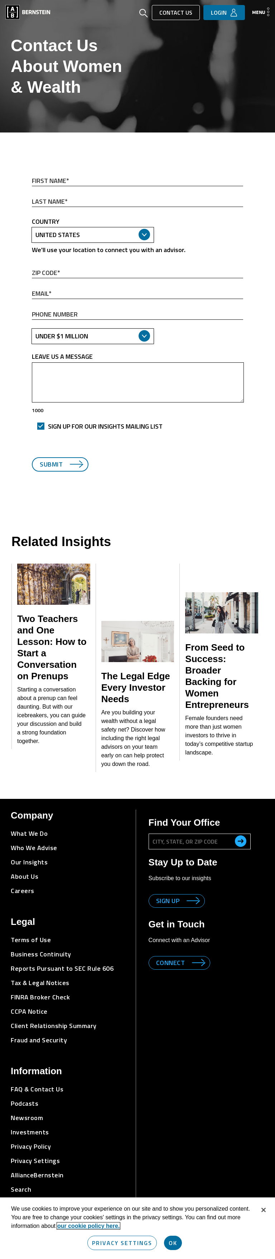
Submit (51, 464)
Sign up (168, 901)
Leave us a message (62, 357)
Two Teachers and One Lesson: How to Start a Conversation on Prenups (52, 647)
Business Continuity (41, 954)
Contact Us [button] (175, 12)
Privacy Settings (35, 1161)
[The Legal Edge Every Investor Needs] (137, 641)
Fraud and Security (39, 1040)
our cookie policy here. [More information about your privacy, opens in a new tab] (88, 1226)
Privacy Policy (31, 1146)
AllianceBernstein (37, 1175)
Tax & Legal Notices (40, 983)
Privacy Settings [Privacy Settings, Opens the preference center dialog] (122, 1243)
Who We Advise (34, 848)
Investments (30, 1132)
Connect (170, 963)
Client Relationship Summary (54, 1026)
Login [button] (219, 12)
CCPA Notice (29, 1011)
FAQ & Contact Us (37, 1089)
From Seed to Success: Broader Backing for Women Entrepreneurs (217, 676)
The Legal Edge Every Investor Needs (135, 687)
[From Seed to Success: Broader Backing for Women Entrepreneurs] (221, 612)
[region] (137, 1228)
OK (173, 1243)
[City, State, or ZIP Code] (200, 841)
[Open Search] (143, 14)
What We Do (29, 833)
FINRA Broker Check (40, 997)
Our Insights (29, 862)
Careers (22, 891)
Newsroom (27, 1118)
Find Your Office (184, 822)
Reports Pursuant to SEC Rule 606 (62, 968)
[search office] (240, 841)
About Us (24, 876)
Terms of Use (31, 940)
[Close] (263, 1210)
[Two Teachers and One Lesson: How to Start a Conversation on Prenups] (53, 584)
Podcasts (24, 1103)
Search (21, 1189)
